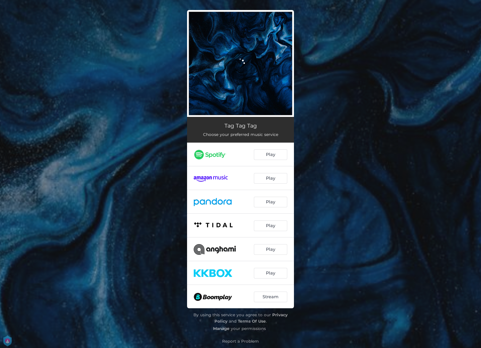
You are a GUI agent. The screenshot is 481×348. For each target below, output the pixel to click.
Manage (221, 328)
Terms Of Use (252, 321)
